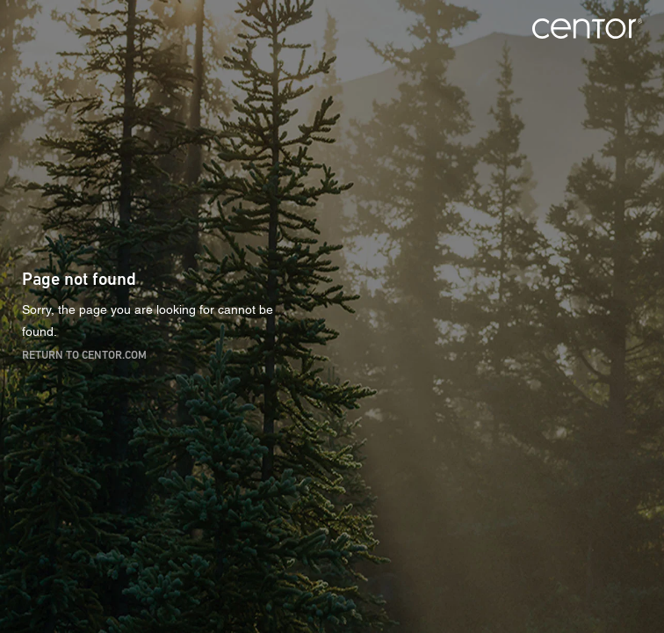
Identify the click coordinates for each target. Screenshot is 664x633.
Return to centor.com (84, 353)
